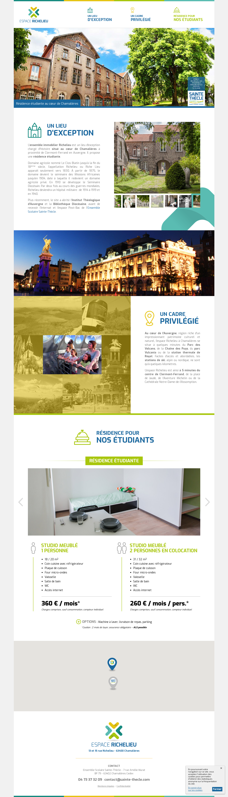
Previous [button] (20, 67)
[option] (114, 67)
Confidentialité (124, 786)
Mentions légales (106, 786)
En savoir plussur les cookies (195, 788)
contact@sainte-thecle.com (127, 779)
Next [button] (208, 67)
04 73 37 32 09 (90, 779)
